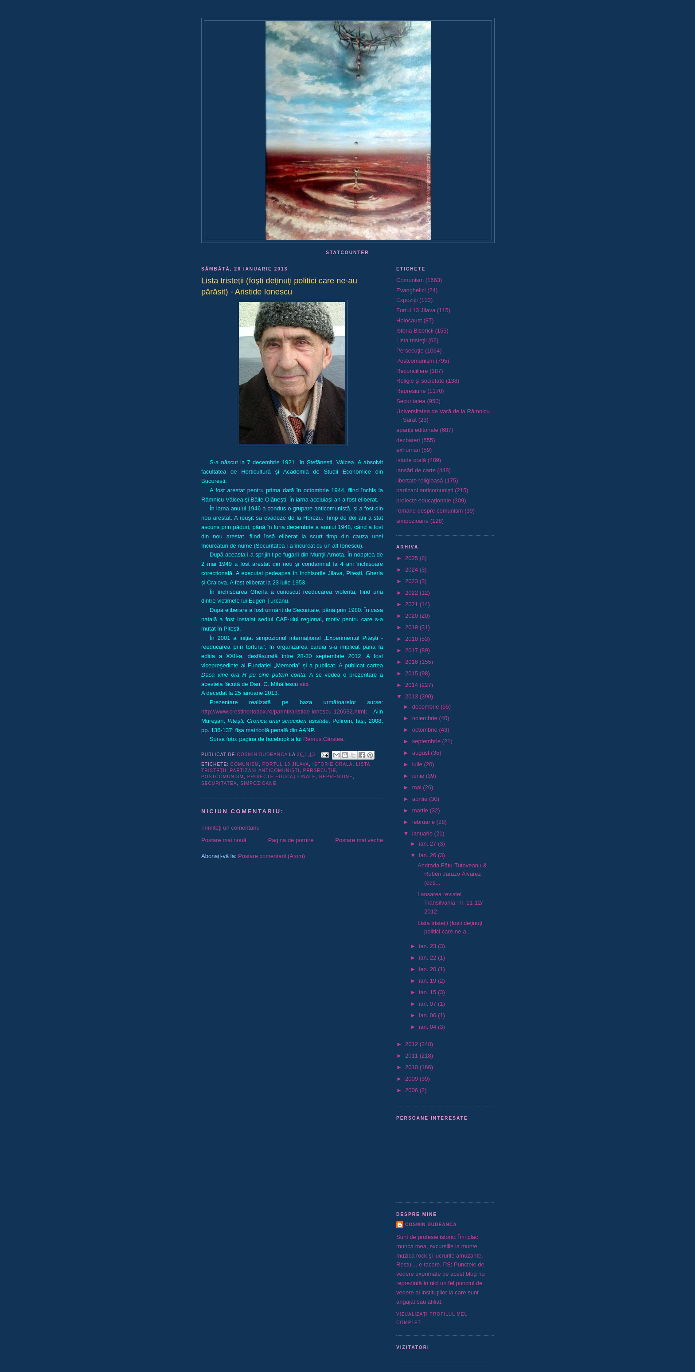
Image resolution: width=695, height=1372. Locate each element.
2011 (412, 1055)
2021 (412, 604)
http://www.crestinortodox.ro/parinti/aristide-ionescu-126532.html (283, 711)
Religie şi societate (420, 380)
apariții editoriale (417, 430)
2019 (412, 627)
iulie (418, 764)
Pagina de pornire (291, 840)
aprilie (420, 799)
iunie (419, 775)
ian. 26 (428, 855)
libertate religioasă (419, 480)
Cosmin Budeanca (431, 1224)
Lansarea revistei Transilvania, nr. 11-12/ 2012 (450, 903)
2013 (412, 696)
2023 (412, 581)
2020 (412, 615)
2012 (412, 1044)
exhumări (408, 450)
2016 (412, 662)
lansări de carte (416, 470)
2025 (412, 558)
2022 (412, 592)
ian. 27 (428, 843)
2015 (412, 673)
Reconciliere (412, 371)
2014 (412, 685)
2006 (412, 1090)
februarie (424, 822)
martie (421, 810)
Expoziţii (407, 300)
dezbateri (408, 440)
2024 (412, 569)
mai (417, 787)
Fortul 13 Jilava (285, 764)
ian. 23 (428, 946)
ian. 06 (428, 1015)
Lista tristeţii (411, 340)
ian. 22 (428, 957)
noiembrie (425, 718)
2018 (412, 638)
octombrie (425, 729)
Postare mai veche (359, 840)
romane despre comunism (429, 510)
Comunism (244, 764)
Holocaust (409, 320)
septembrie (427, 741)
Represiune (336, 776)
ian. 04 (428, 1026)
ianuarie (423, 833)
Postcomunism (222, 776)
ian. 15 (428, 992)
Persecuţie (319, 770)
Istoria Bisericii (414, 330)
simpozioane (258, 783)
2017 (412, 650)
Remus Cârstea (323, 739)
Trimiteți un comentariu (230, 827)
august (421, 752)
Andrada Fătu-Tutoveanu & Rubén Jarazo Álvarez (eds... (452, 874)
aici (304, 684)
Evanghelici (411, 290)
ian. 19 (428, 980)
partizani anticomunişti (265, 770)
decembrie (426, 706)
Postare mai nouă (223, 840)
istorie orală (332, 764)
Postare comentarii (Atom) (271, 856)
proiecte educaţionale (281, 776)
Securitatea (219, 783)
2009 (412, 1078)
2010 (412, 1067)
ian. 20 (428, 969)
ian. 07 (428, 1003)
